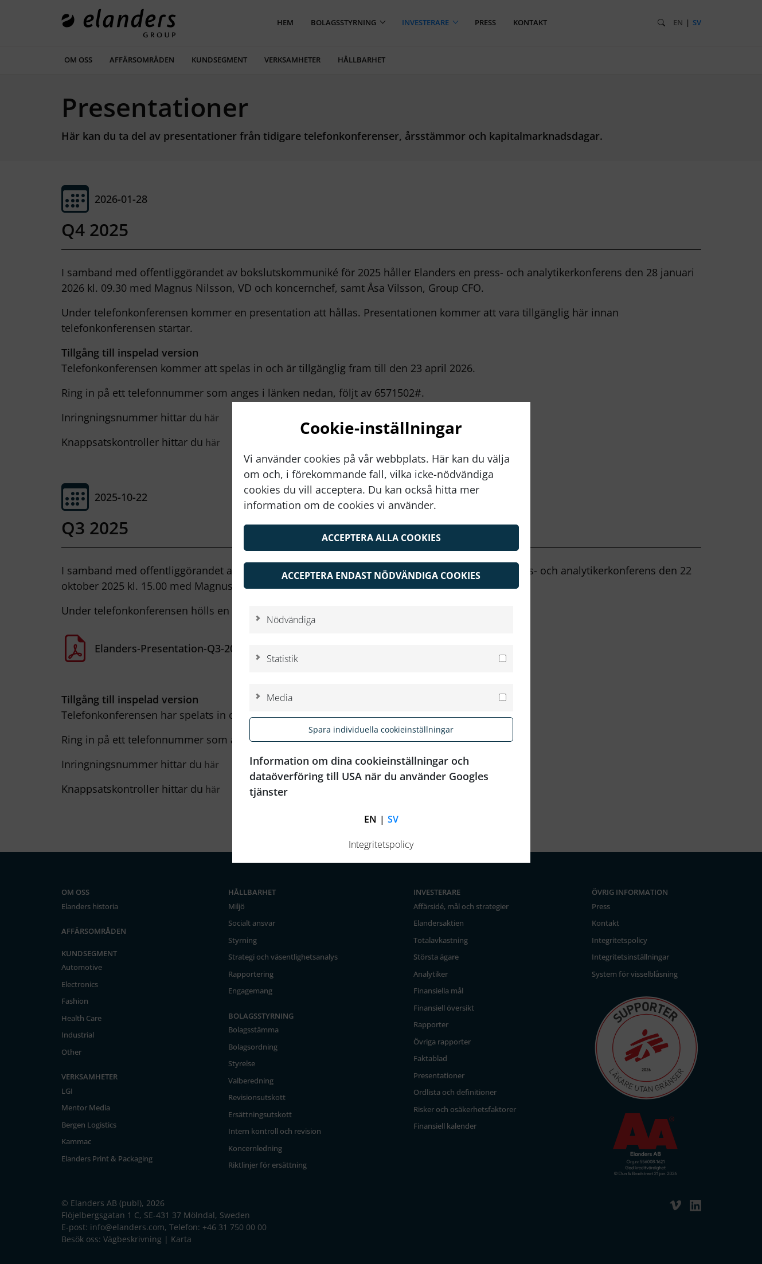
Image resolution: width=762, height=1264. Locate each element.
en (370, 819)
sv (393, 819)
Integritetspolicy (381, 844)
